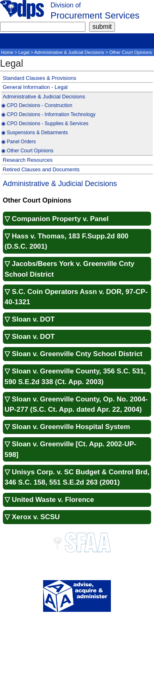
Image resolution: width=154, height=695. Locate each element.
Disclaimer (77, 640)
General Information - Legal (35, 87)
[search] (42, 27)
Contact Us (77, 633)
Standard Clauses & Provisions (39, 78)
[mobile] (6, 39)
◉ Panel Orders (18, 142)
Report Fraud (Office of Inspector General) (77, 682)
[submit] (102, 27)
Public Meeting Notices (77, 646)
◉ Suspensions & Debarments (34, 132)
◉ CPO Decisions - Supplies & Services (44, 123)
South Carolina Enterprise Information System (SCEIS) (77, 689)
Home (7, 52)
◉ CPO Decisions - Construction (36, 105)
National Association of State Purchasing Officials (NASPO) (77, 669)
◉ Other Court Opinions (27, 151)
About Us (77, 626)
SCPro (77, 653)
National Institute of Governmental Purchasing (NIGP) (77, 675)
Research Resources (28, 160)
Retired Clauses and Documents (41, 169)
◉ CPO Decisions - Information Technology (48, 114)
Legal (24, 52)
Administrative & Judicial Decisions (69, 52)
